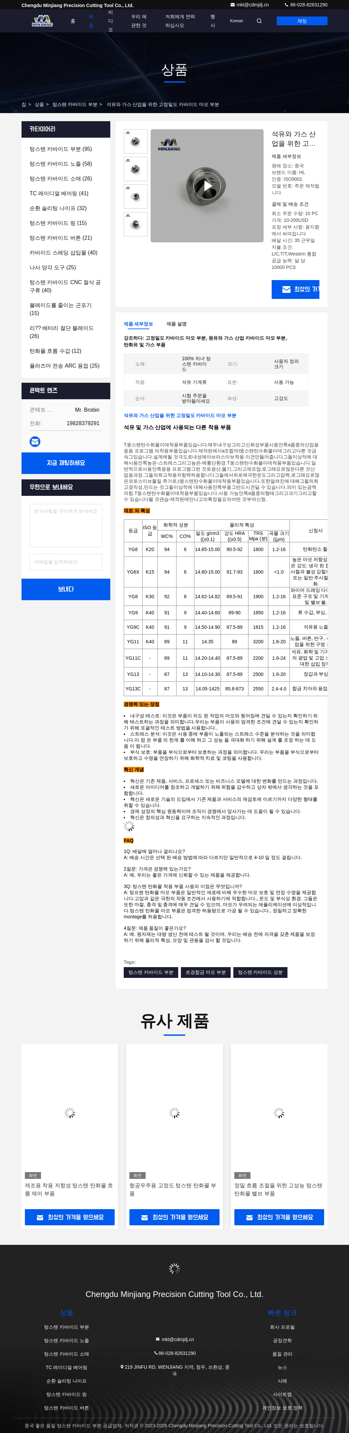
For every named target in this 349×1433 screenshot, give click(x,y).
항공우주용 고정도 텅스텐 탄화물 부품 (172, 1189)
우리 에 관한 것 (139, 21)
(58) (61, 164)
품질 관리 (282, 1354)
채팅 (302, 21)
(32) (58, 208)
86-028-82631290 (305, 4)
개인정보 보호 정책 (282, 1407)
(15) (58, 223)
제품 (91, 21)
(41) (59, 193)
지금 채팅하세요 (66, 463)
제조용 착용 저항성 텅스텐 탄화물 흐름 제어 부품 (69, 1189)
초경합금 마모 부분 (206, 972)
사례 (282, 1381)
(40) (64, 252)
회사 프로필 (282, 1327)
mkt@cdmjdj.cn (250, 4)
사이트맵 (282, 1394)
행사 (212, 21)
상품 (39, 104)
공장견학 (282, 1340)
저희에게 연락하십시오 (180, 21)
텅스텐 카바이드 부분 (75, 104)
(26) (61, 178)
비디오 (110, 20)
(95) (61, 149)
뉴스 (282, 1367)
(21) (61, 238)
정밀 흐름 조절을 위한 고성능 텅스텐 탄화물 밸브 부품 (278, 1189)
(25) (53, 267)
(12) (55, 351)
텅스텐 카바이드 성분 (260, 972)
